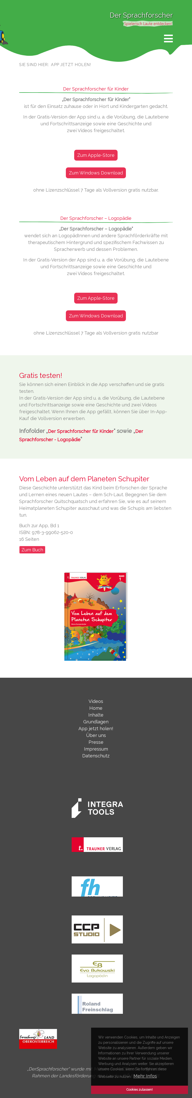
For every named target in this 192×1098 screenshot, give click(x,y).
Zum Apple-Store (96, 155)
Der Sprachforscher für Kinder (81, 431)
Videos (96, 701)
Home (95, 708)
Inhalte (95, 715)
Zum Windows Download (96, 172)
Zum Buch (32, 549)
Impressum (96, 749)
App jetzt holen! (95, 728)
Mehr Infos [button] (145, 1076)
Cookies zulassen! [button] (139, 1089)
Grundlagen (95, 721)
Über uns (96, 735)
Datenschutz (95, 755)
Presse (96, 742)
